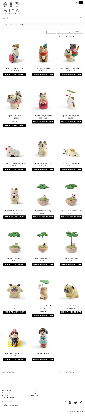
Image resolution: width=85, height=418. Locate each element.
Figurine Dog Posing (14, 306)
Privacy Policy (35, 395)
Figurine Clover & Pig (71, 258)
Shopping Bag (7, 393)
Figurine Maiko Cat (43, 353)
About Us (33, 391)
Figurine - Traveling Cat (14, 68)
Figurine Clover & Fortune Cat (71, 211)
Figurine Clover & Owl (43, 258)
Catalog (33, 393)
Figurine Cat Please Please (43, 163)
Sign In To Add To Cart (14, 74)
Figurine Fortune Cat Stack (14, 353)
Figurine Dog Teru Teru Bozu (43, 306)
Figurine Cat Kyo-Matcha (43, 116)
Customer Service (8, 397)
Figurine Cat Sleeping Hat (71, 163)
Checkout (5, 395)
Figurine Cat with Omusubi (14, 211)
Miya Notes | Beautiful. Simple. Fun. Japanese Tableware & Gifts (13, 8)
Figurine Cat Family (14, 116)
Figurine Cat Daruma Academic (71, 68)
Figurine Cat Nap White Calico (14, 163)
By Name (50, 32)
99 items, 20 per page (65, 32)
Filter (78, 32)
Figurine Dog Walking (71, 306)
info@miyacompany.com (10, 405)
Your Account (6, 391)
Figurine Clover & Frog (14, 258)
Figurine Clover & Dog (43, 211)
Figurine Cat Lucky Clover (71, 116)
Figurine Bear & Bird (43, 68)
